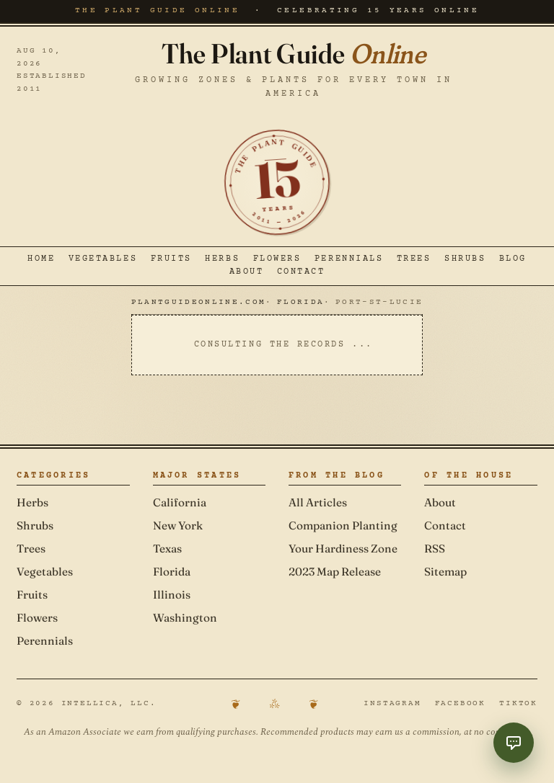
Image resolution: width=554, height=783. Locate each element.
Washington (185, 618)
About (246, 272)
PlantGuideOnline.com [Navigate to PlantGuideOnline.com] (198, 302)
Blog (513, 259)
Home (41, 259)
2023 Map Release (335, 571)
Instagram (392, 703)
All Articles (318, 502)
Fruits (171, 259)
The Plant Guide (294, 53)
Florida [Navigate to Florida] (300, 302)
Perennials (349, 259)
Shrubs (464, 259)
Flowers (277, 259)
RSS (434, 548)
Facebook (460, 703)
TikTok (518, 703)
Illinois (171, 594)
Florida (171, 571)
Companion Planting (343, 525)
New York (178, 525)
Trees (414, 259)
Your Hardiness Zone (343, 548)
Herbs (222, 259)
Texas (167, 548)
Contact (301, 272)
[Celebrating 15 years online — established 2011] (277, 182)
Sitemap (445, 571)
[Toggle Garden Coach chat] (513, 742)
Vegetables (103, 259)
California (179, 502)
